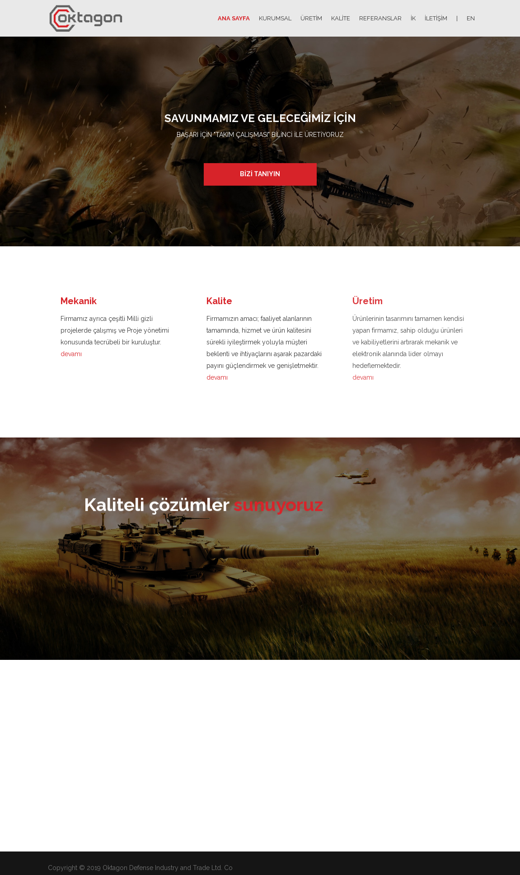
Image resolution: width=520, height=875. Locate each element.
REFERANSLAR (380, 18)
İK (413, 18)
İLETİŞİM (436, 18)
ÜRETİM (311, 18)
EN (471, 18)
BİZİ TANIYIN (260, 173)
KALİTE (340, 18)
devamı (71, 354)
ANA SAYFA (234, 18)
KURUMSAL (275, 18)
